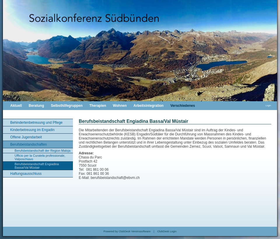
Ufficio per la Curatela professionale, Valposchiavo (40, 157)
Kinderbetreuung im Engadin (32, 130)
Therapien (97, 106)
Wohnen (120, 106)
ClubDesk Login (166, 231)
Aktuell (16, 106)
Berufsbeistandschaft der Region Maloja (42, 150)
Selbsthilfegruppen (67, 106)
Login (268, 105)
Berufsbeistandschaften (28, 144)
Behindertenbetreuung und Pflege (36, 123)
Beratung (36, 106)
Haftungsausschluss (25, 174)
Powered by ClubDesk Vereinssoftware (127, 231)
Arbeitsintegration (149, 106)
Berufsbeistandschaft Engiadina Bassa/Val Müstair (37, 165)
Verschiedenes (182, 106)
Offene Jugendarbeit (26, 137)
